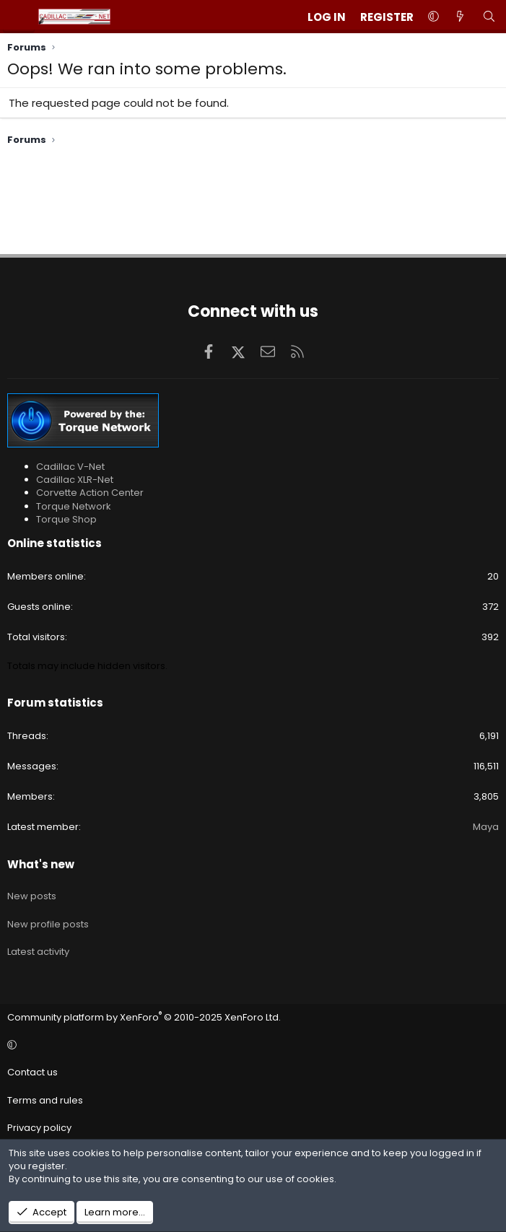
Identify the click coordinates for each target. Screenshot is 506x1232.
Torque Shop (66, 519)
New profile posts (48, 924)
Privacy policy (39, 1128)
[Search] (489, 17)
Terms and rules (45, 1100)
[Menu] (19, 16)
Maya (486, 827)
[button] (433, 17)
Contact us (32, 1072)
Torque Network (73, 506)
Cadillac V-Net (70, 466)
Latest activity (38, 951)
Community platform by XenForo (144, 1017)
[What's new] (460, 17)
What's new (40, 864)
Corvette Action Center (90, 492)
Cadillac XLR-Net (74, 479)
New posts (31, 896)
